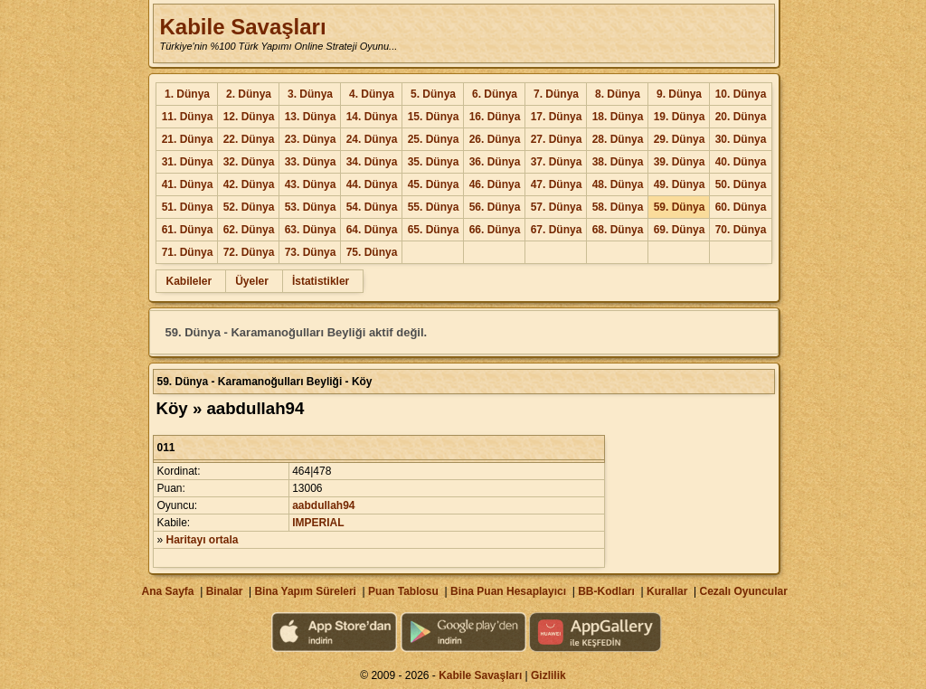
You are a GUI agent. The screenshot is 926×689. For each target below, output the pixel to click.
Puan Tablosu (403, 591)
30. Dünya (741, 139)
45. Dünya (433, 184)
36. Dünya (495, 162)
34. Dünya (372, 162)
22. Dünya (249, 139)
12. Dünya (249, 116)
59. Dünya (679, 207)
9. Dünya (679, 94)
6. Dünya (494, 94)
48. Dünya (618, 184)
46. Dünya (495, 184)
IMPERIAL (318, 522)
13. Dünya (310, 116)
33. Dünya (310, 162)
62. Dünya (249, 229)
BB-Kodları (606, 591)
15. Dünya (433, 116)
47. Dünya (556, 184)
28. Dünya (618, 139)
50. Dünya (741, 184)
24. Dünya (372, 139)
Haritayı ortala (202, 539)
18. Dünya (618, 116)
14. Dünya (372, 116)
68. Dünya (618, 229)
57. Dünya (556, 207)
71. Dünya (187, 252)
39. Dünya (679, 162)
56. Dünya (495, 207)
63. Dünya (310, 229)
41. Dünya (187, 184)
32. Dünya (249, 162)
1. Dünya (187, 94)
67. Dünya (556, 229)
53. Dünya (310, 207)
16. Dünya (495, 116)
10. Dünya (741, 94)
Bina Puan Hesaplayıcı (508, 591)
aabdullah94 (323, 505)
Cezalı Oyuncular (743, 591)
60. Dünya (741, 207)
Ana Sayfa (167, 591)
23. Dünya (310, 139)
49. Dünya (679, 184)
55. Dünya (433, 207)
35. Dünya (433, 162)
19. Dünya (679, 116)
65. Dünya (433, 229)
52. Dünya (249, 207)
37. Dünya (556, 162)
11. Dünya (187, 116)
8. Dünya (617, 94)
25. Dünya (433, 139)
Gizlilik (548, 675)
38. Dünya (618, 162)
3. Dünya (310, 94)
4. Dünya (371, 94)
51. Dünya (187, 207)
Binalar (224, 591)
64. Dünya (372, 229)
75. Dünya (372, 252)
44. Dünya (372, 184)
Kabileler (188, 281)
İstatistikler (320, 281)
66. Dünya (495, 229)
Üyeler (252, 281)
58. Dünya (618, 207)
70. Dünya (741, 229)
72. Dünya (249, 252)
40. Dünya (741, 162)
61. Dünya (187, 229)
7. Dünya (556, 94)
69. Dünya (679, 229)
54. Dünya (372, 207)
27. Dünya (556, 139)
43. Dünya (310, 184)
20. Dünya (741, 116)
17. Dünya (556, 116)
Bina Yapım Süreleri (305, 591)
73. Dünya (310, 252)
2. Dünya (248, 94)
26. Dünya (495, 139)
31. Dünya (187, 162)
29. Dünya (679, 139)
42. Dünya (249, 184)
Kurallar (667, 591)
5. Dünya (433, 94)
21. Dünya (187, 139)
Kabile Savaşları (242, 26)
